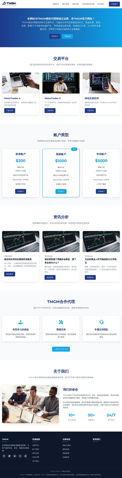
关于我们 (100, 4)
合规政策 (66, 457)
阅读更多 (9, 274)
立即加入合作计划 (61, 349)
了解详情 (9, 111)
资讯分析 (75, 4)
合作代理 (35, 457)
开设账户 (114, 4)
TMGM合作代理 (88, 4)
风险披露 (66, 453)
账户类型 (65, 4)
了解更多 (67, 36)
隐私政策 (66, 449)
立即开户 (54, 36)
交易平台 (55, 4)
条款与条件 (67, 445)
